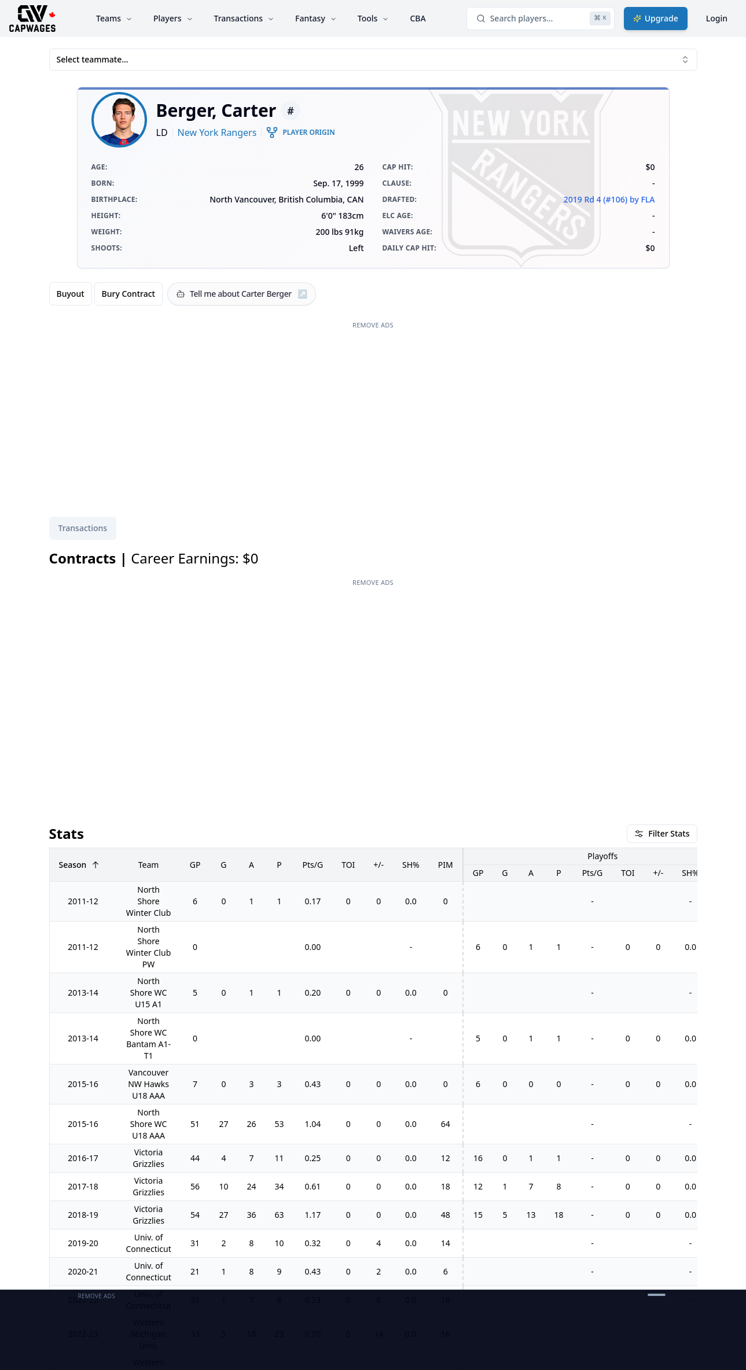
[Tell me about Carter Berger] (241, 293)
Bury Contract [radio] (128, 293)
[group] (106, 293)
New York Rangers (217, 132)
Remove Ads (373, 325)
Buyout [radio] (70, 293)
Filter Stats (661, 833)
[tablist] (83, 528)
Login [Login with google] (716, 18)
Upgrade (655, 18)
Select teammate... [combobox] (373, 59)
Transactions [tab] (83, 527)
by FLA (642, 199)
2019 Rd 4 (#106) (595, 199)
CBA (417, 18)
